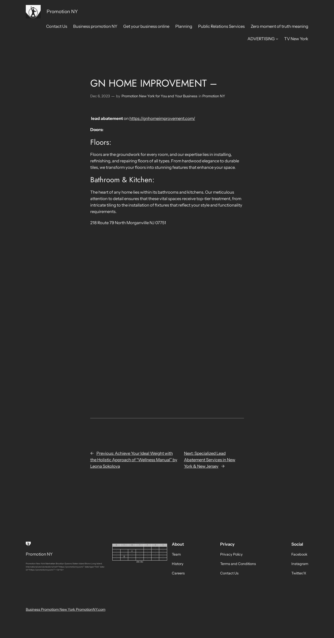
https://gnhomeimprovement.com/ (162, 118)
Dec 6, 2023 (100, 96)
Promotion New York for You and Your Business (159, 96)
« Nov (138, 561)
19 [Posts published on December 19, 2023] (124, 556)
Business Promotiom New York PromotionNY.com (65, 609)
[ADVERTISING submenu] (277, 38)
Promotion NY (62, 11)
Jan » (141, 561)
